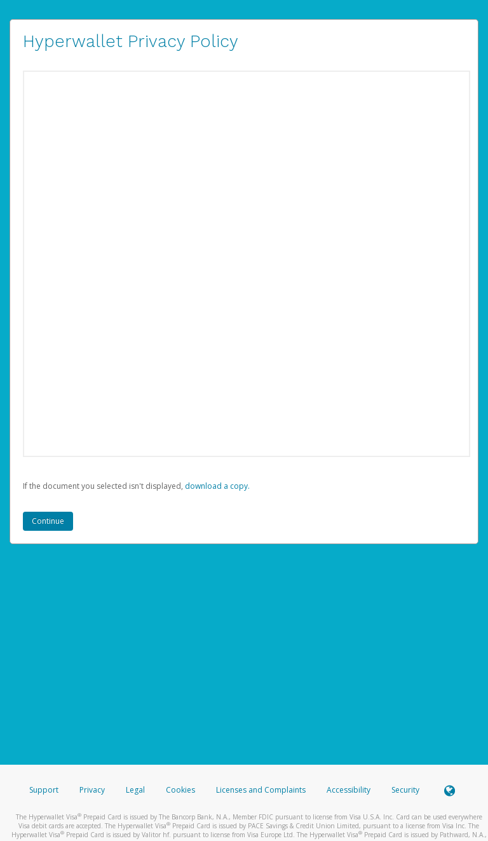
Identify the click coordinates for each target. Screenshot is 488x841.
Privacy (92, 789)
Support (43, 789)
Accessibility (348, 789)
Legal (135, 789)
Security (405, 789)
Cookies (180, 789)
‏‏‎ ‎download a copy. (216, 486)
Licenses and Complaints (262, 789)
